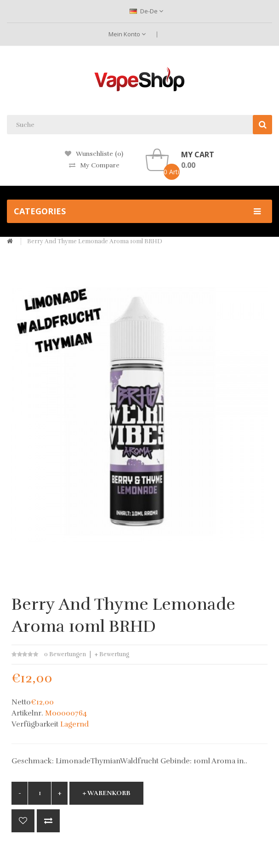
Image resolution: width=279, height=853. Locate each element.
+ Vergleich (48, 820)
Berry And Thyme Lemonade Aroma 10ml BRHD (94, 241)
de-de (146, 11)
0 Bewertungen (65, 654)
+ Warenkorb (106, 793)
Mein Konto (127, 34)
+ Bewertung (112, 654)
